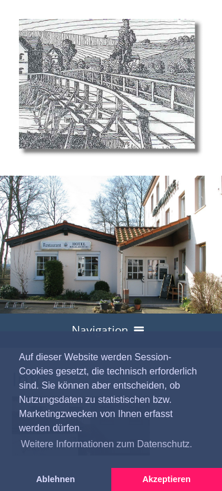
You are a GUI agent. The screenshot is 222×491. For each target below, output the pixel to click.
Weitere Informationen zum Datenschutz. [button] (106, 444)
